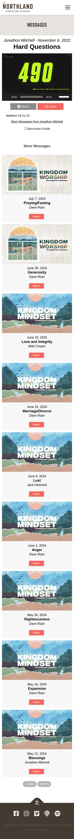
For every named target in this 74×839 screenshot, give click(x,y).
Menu (67, 7)
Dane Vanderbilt (39, 829)
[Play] (7, 97)
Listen (52, 106)
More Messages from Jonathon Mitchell (37, 121)
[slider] (31, 97)
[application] (37, 97)
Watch (25, 106)
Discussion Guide (38, 128)
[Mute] (56, 97)
